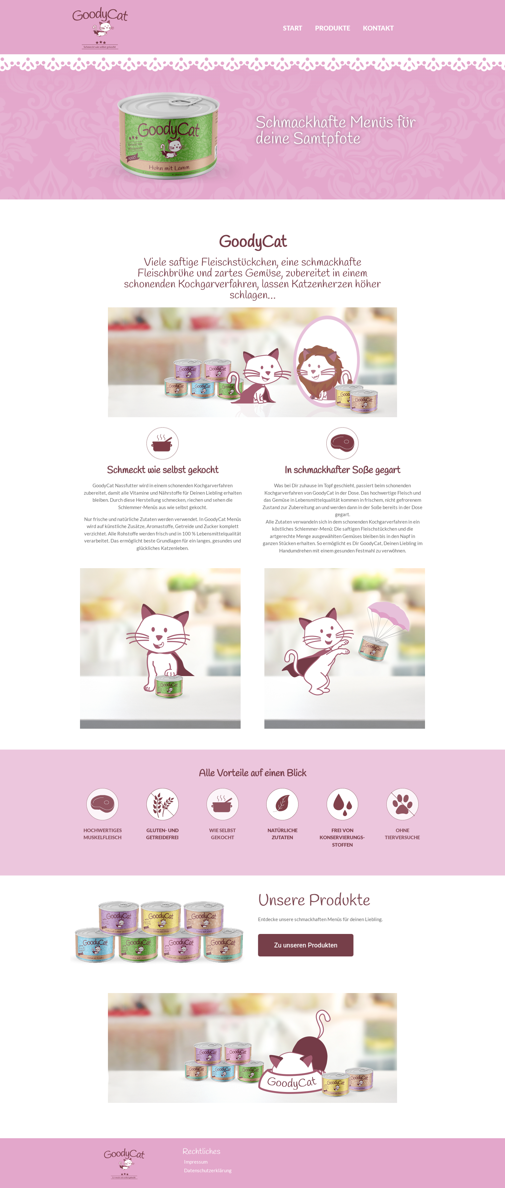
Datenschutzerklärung (208, 1170)
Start (292, 28)
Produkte (332, 28)
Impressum (196, 1162)
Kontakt (378, 28)
